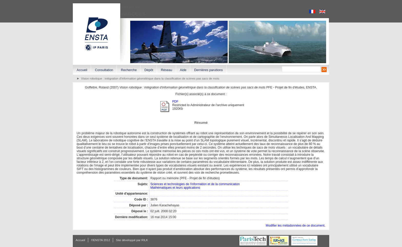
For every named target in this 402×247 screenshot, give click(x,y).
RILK (145, 240)
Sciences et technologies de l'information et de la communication (194, 184)
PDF (175, 101)
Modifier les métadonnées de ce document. (295, 225)
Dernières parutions (208, 70)
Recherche (129, 70)
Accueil (82, 70)
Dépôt (148, 70)
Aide (183, 70)
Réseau (166, 70)
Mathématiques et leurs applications (175, 187)
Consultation (104, 70)
